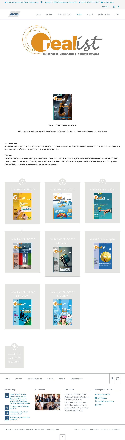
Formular (94, 429)
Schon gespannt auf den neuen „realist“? (19, 413)
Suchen (117, 14)
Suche (77, 429)
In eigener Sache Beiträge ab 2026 (19, 407)
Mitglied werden (77, 379)
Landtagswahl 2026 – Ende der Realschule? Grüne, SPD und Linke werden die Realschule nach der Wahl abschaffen (20, 398)
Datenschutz (115, 429)
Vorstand (18, 379)
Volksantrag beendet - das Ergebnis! (20, 418)
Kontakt (62, 379)
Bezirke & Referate (35, 379)
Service (104, 7)
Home (7, 379)
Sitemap (85, 429)
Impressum (104, 429)
